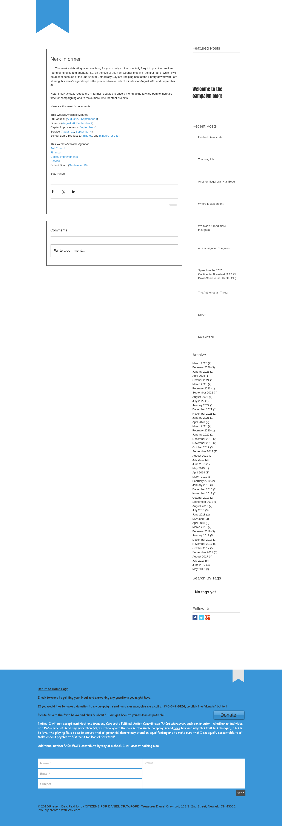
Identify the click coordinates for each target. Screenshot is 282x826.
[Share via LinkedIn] (74, 191)
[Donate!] (229, 715)
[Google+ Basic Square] (207, 617)
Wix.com (73, 810)
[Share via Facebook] (53, 191)
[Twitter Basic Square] (201, 617)
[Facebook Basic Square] (195, 617)
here (177, 728)
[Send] (240, 793)
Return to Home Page (53, 689)
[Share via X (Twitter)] (63, 191)
